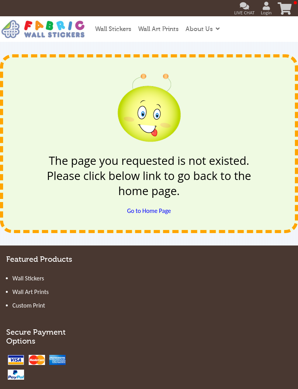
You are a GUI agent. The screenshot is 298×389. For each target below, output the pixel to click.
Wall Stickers (113, 29)
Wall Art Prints (158, 29)
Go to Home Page (149, 210)
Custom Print (28, 305)
